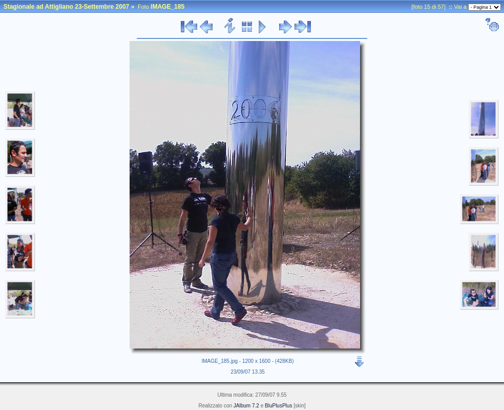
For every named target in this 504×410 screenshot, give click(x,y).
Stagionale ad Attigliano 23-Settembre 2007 (67, 6)
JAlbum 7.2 (246, 405)
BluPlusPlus (278, 405)
